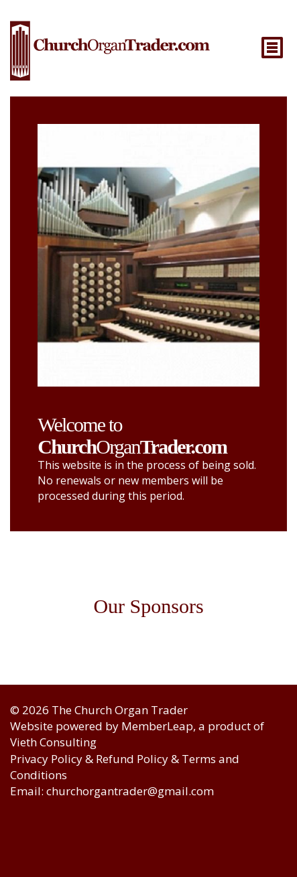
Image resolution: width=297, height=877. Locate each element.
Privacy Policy (46, 758)
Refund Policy (132, 758)
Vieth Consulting (53, 742)
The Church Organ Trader (120, 710)
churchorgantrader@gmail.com (130, 791)
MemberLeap (157, 726)
